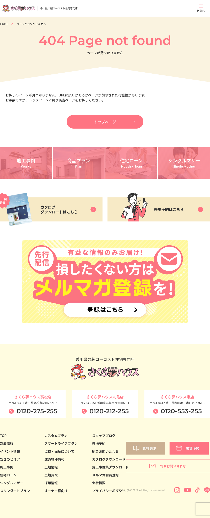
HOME (4, 24)
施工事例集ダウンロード (110, 466)
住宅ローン (8, 474)
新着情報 (6, 443)
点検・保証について (59, 451)
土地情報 (51, 466)
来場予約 (98, 443)
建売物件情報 (54, 459)
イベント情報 (10, 451)
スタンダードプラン (15, 490)
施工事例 (6, 466)
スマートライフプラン (61, 443)
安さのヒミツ (10, 459)
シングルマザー (11, 482)
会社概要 (98, 482)
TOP (3, 435)
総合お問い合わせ (105, 451)
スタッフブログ (103, 435)
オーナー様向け (56, 490)
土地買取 (51, 474)
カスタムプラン (55, 435)
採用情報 (51, 482)
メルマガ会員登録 (105, 474)
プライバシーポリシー (108, 490)
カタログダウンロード (108, 459)
